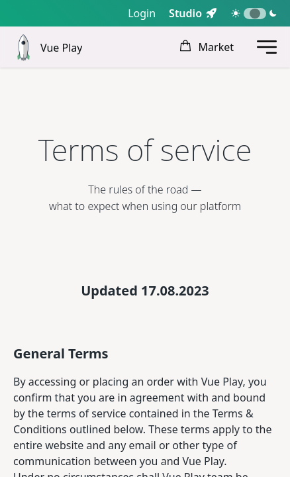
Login (142, 13)
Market (206, 46)
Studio (185, 13)
